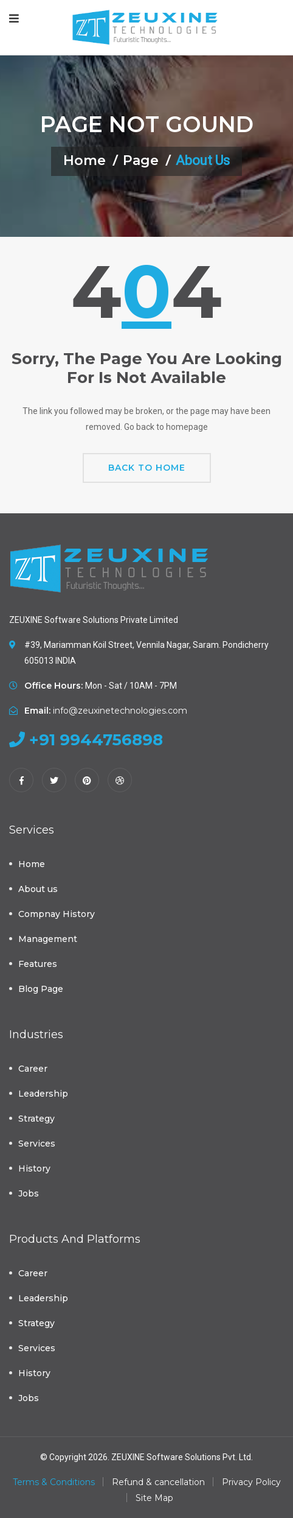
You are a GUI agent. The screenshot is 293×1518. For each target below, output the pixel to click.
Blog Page (40, 988)
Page (141, 160)
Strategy (36, 1118)
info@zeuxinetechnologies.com (120, 710)
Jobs (28, 1193)
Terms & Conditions (54, 1482)
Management (47, 938)
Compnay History (56, 913)
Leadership (43, 1093)
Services (36, 1143)
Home (84, 160)
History (34, 1168)
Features (37, 963)
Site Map (154, 1497)
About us (38, 889)
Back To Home (146, 467)
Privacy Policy (251, 1482)
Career (32, 1068)
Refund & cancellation (158, 1482)
